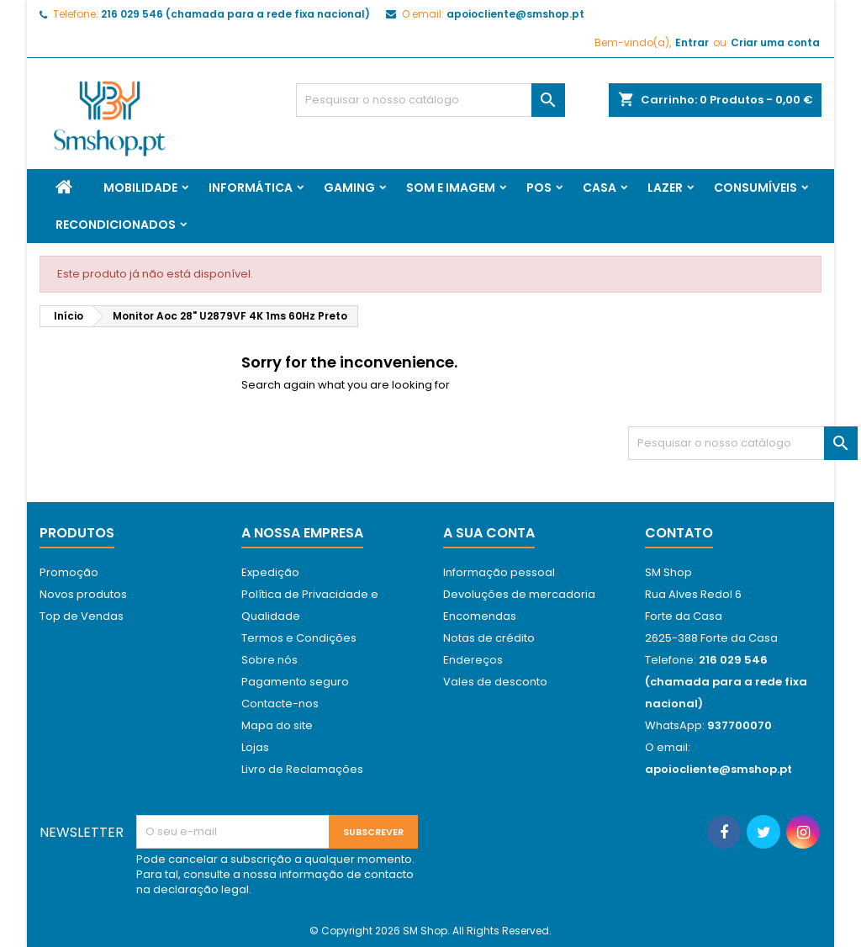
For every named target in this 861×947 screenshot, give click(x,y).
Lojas (255, 747)
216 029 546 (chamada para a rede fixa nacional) (235, 14)
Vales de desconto (495, 682)
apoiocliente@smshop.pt (515, 14)
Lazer (665, 187)
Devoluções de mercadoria (519, 594)
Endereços (473, 660)
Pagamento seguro (295, 682)
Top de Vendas (82, 616)
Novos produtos (83, 594)
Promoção (69, 572)
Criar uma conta (775, 42)
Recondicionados (115, 224)
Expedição (270, 572)
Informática (251, 187)
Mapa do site (277, 725)
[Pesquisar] (430, 100)
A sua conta (489, 532)
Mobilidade (140, 187)
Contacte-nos (280, 704)
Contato (679, 532)
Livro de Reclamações (302, 769)
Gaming (349, 187)
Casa (599, 187)
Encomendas (479, 616)
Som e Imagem (450, 187)
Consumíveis (755, 187)
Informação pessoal (499, 572)
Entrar (692, 42)
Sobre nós (269, 660)
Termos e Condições (299, 638)
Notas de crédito (489, 638)
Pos (539, 187)
